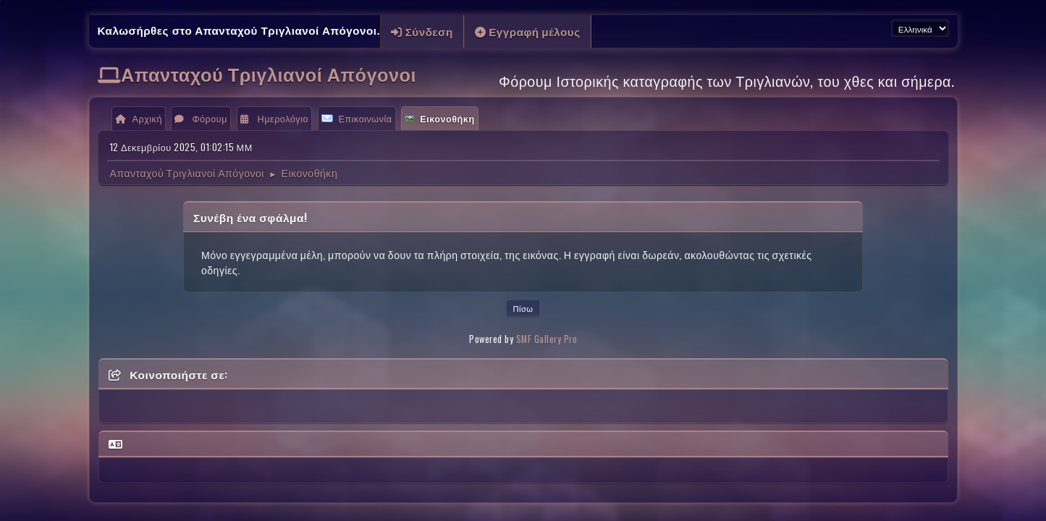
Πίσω (523, 308)
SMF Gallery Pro (547, 339)
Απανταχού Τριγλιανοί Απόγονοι (268, 73)
